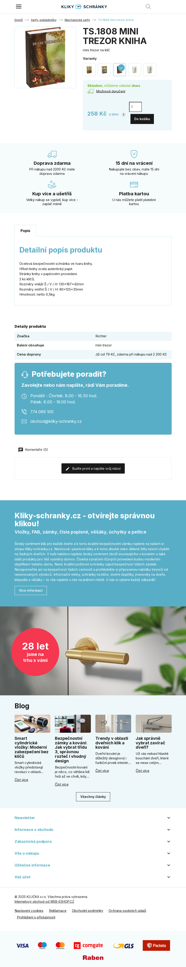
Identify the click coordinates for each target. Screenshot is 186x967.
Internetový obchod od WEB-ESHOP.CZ (44, 899)
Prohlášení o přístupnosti (36, 915)
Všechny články (93, 795)
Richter (101, 334)
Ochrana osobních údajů (127, 908)
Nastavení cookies (29, 908)
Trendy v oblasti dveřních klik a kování (111, 741)
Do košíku (142, 117)
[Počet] (135, 107)
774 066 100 (42, 409)
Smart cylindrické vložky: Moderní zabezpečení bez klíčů (31, 745)
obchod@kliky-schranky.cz (56, 419)
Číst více (21, 778)
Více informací (31, 588)
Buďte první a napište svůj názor (93, 466)
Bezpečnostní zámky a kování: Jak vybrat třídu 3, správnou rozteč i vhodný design (71, 747)
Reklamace (57, 908)
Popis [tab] (25, 228)
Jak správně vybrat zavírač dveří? (150, 741)
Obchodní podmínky (87, 908)
